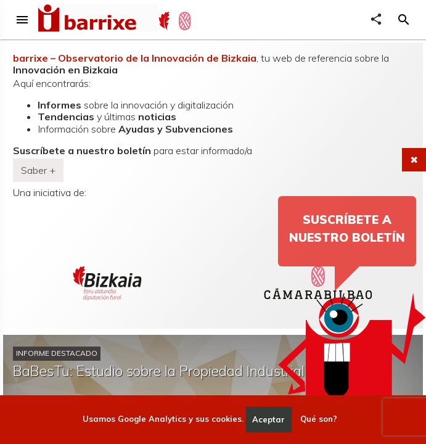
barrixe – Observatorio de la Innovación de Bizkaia (134, 58)
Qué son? (318, 419)
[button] (404, 20)
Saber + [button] (38, 170)
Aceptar (268, 419)
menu (22, 19)
